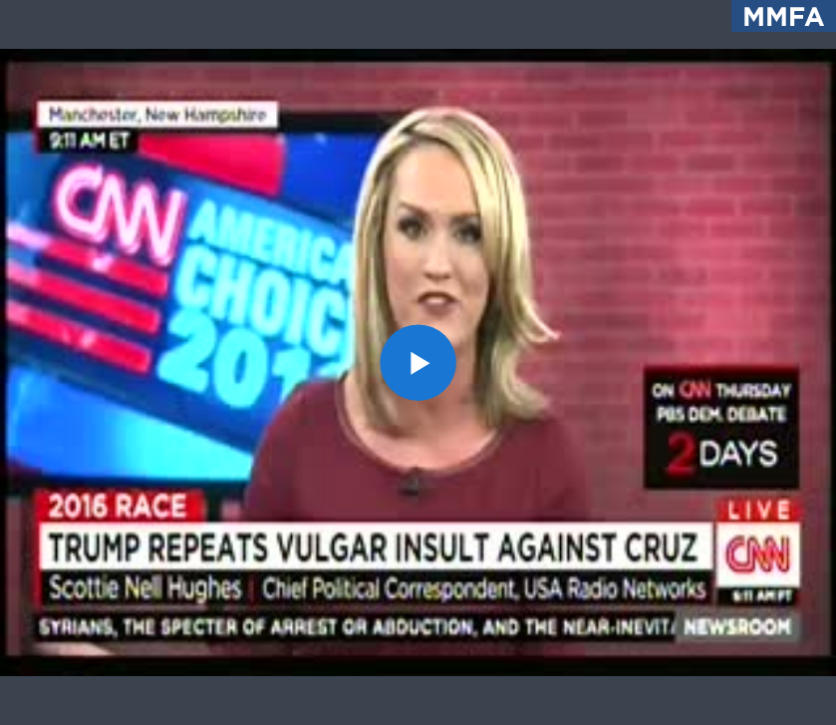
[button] (418, 362)
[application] (418, 362)
